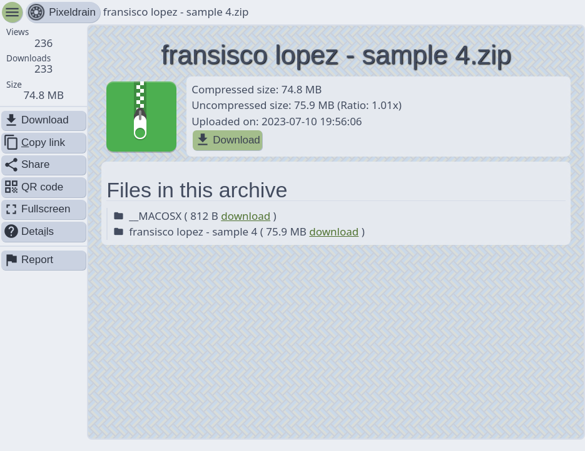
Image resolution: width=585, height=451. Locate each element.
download (245, 216)
